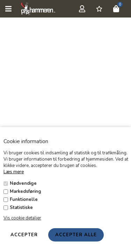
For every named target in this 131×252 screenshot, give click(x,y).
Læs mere (13, 172)
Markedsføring (25, 191)
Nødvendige (23, 183)
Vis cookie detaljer (22, 218)
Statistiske (21, 207)
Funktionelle (24, 199)
